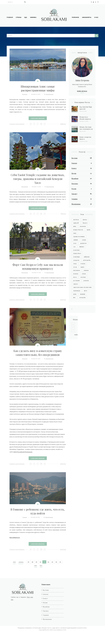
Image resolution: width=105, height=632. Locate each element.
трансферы (76, 290)
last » (41, 565)
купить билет (77, 253)
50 (40, 562)
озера (75, 263)
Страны (18, 17)
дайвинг (75, 240)
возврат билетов (78, 229)
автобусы (76, 219)
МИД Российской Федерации (23, 452)
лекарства (76, 260)
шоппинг (82, 294)
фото (85, 290)
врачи (88, 229)
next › (35, 565)
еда (74, 246)
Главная (10, 17)
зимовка (81, 246)
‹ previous (20, 562)
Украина (74, 199)
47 (28, 562)
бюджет (85, 223)
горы (74, 233)
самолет (75, 284)
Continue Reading (38, 118)
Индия (74, 173)
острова (82, 263)
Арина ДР (76, 223)
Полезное (75, 17)
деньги (84, 240)
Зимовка (33, 17)
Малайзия (75, 178)
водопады (83, 226)
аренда (85, 219)
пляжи (84, 273)
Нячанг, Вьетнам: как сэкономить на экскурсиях (86, 129)
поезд (75, 277)
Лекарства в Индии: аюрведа (85, 118)
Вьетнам (74, 158)
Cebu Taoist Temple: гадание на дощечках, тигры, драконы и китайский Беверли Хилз (38, 178)
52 (48, 562)
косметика (76, 250)
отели (75, 267)
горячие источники (78, 236)
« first (14, 562)
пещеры (86, 270)
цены (74, 294)
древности (83, 243)
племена (75, 273)
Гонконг (24, 517)
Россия (74, 189)
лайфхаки (87, 256)
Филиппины (24, 186)
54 (56, 562)
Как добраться (15, 537)
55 (60, 562)
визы (74, 226)
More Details (82, 91)
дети (74, 243)
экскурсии (82, 297)
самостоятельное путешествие (82, 287)
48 (32, 562)
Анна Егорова (49, 94)
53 (52, 562)
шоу (74, 297)
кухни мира (76, 256)
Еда (25, 17)
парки (82, 267)
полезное (83, 277)
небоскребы (86, 260)
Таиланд (74, 194)
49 (36, 562)
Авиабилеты (86, 17)
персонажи (76, 270)
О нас (96, 17)
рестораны (76, 280)
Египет (74, 168)
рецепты (86, 280)
